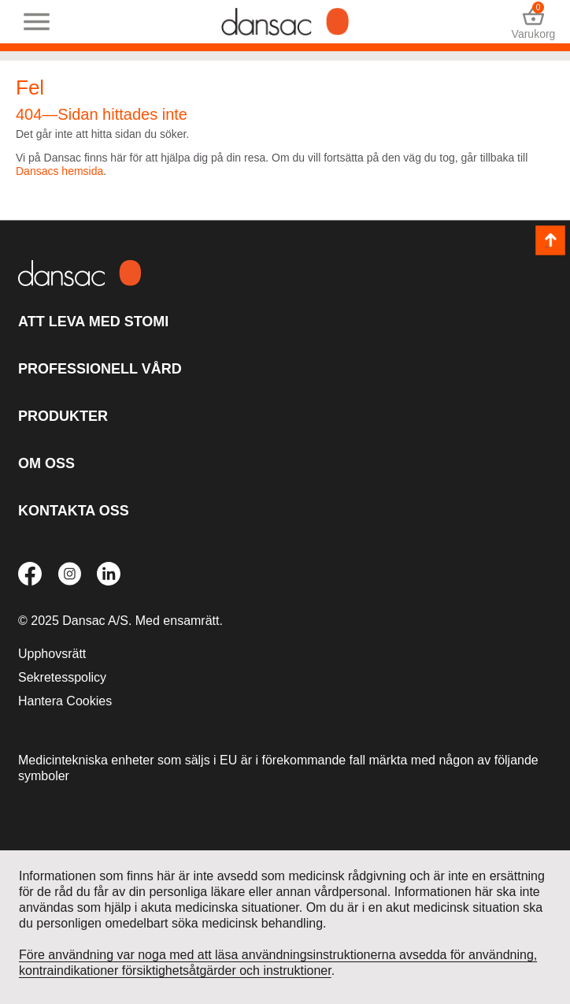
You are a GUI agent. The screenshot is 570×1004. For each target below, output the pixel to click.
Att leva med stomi (93, 321)
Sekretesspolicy (62, 677)
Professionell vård (100, 369)
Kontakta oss (73, 511)
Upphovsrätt (52, 653)
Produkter (63, 416)
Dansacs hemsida (59, 171)
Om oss (46, 463)
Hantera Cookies (65, 701)
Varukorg (533, 21)
